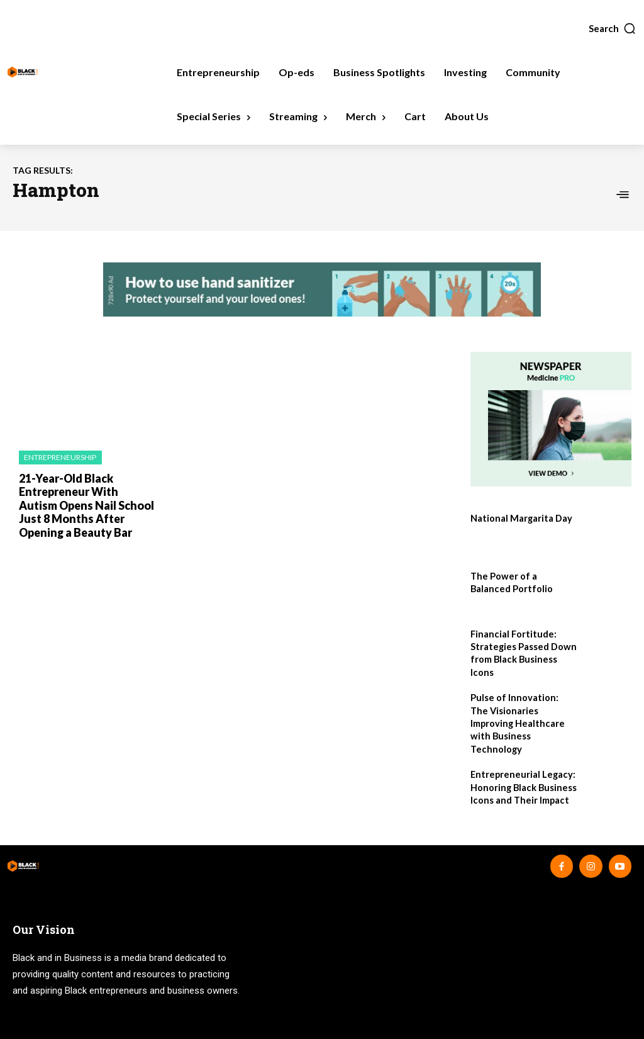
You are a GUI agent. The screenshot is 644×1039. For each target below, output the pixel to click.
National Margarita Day (520, 518)
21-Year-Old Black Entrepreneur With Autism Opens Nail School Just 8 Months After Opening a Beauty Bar (86, 503)
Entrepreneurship (60, 457)
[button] (612, 28)
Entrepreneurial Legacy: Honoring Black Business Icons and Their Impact (521, 769)
